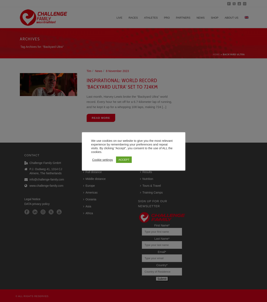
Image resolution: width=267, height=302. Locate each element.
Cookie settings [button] (102, 159)
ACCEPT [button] (124, 159)
